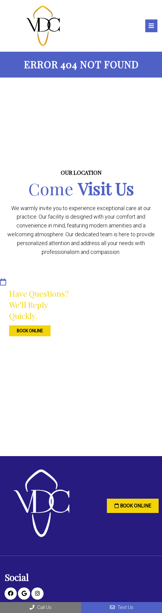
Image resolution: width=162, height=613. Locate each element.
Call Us (40, 607)
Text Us (121, 607)
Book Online (26, 329)
